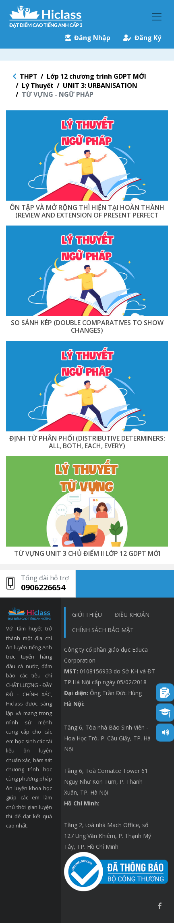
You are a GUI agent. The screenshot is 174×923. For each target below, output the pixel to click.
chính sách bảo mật (103, 630)
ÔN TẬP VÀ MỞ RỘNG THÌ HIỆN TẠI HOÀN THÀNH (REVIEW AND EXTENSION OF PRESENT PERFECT (87, 211)
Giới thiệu (87, 614)
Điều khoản (132, 614)
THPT (28, 76)
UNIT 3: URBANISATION (100, 85)
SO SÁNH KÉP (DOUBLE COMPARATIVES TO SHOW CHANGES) (87, 326)
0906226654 (43, 587)
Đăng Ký (142, 37)
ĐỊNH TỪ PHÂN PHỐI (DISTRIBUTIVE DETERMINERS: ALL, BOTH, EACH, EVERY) (87, 442)
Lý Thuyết (38, 85)
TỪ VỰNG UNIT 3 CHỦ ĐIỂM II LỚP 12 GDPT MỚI (87, 553)
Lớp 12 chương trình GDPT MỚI (96, 76)
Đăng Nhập (87, 37)
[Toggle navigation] (157, 16)
